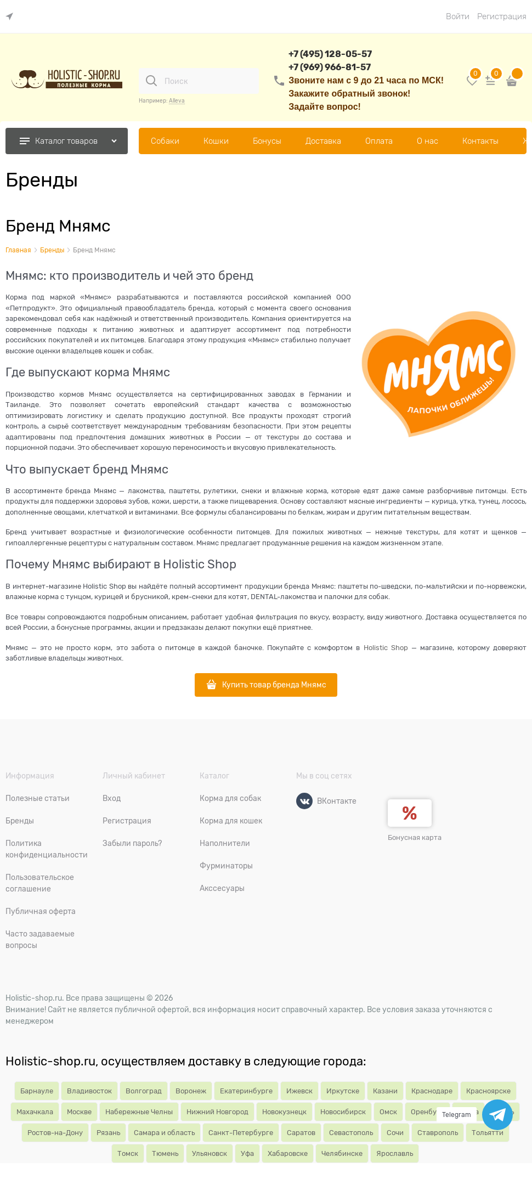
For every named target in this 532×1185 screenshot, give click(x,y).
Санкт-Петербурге (240, 1132)
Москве (79, 1112)
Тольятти (487, 1132)
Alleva (177, 101)
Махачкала (34, 1112)
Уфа (247, 1153)
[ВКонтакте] (304, 801)
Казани (385, 1091)
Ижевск (299, 1091)
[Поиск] (151, 80)
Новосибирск (343, 1112)
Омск (388, 1112)
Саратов (301, 1132)
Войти (457, 16)
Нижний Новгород (217, 1112)
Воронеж (191, 1091)
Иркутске (342, 1091)
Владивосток (89, 1091)
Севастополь (351, 1132)
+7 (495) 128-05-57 (330, 54)
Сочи (395, 1132)
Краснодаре (431, 1091)
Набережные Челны (139, 1112)
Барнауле (36, 1091)
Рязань (108, 1132)
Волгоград (144, 1091)
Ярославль (394, 1153)
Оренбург (427, 1112)
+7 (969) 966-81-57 (329, 67)
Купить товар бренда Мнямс (274, 684)
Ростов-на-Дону (55, 1132)
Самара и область (164, 1132)
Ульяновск (209, 1153)
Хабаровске (288, 1153)
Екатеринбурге (246, 1091)
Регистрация (502, 16)
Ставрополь (437, 1132)
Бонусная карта (415, 837)
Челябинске (342, 1153)
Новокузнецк (284, 1112)
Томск (127, 1153)
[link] (12, 17)
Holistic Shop (386, 648)
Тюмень (165, 1153)
